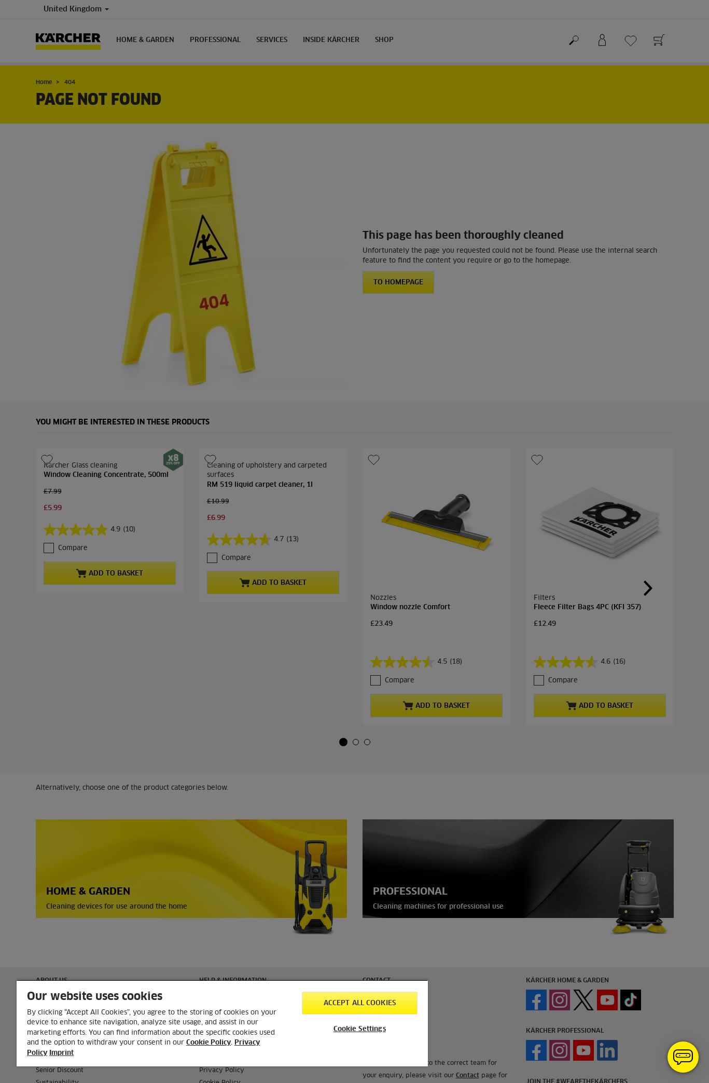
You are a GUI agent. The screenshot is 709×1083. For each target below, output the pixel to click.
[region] (222, 1023)
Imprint (61, 1053)
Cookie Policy (208, 1042)
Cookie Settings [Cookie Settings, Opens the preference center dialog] (359, 1029)
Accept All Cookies (360, 1003)
